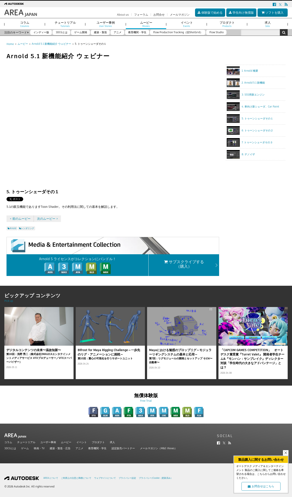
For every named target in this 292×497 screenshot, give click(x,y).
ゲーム (25, 448)
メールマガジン (180, 15)
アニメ (79, 448)
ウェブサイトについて (105, 478)
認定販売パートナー (123, 448)
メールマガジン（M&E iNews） (158, 448)
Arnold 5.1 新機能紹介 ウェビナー (51, 44)
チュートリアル (26, 442)
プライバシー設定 (127, 478)
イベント (81, 442)
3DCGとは (10, 448)
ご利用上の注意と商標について (76, 478)
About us (123, 15)
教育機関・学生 (97, 448)
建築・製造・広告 (60, 448)
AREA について (50, 478)
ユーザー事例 (48, 442)
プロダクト (98, 442)
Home (10, 44)
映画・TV (39, 448)
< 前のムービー (20, 218)
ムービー (23, 44)
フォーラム (141, 15)
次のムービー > (47, 218)
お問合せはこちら (261, 486)
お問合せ (159, 15)
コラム (8, 442)
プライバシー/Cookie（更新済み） (156, 478)
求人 (112, 442)
